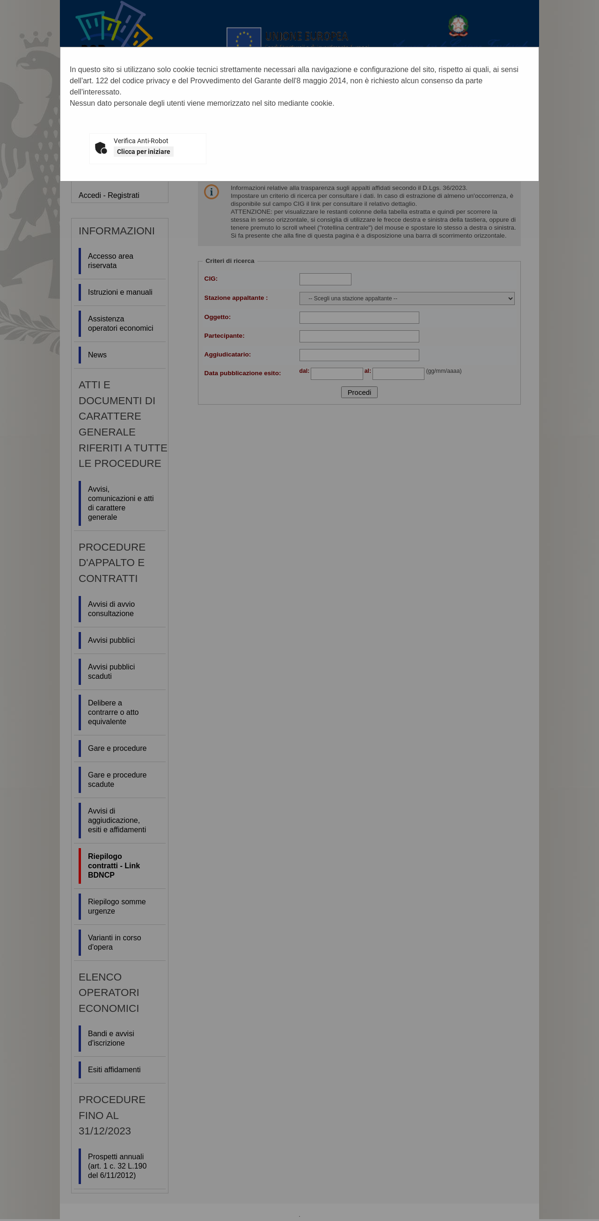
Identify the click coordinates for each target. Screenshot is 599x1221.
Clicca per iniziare (143, 151)
